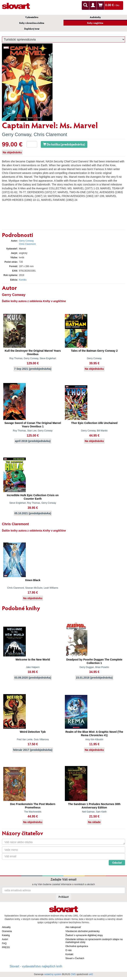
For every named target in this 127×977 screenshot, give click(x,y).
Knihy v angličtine (95, 23)
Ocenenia (7, 931)
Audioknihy (95, 17)
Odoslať (117, 862)
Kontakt (69, 954)
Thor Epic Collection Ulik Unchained (94, 423)
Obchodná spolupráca (76, 946)
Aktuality (6, 927)
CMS (73, 974)
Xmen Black (32, 580)
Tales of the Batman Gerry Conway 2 (94, 350)
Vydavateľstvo (31, 17)
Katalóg (6, 935)
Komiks (23, 279)
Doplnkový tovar (31, 28)
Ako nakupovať (73, 927)
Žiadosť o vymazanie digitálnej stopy (84, 935)
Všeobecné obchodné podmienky (82, 931)
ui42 (91, 974)
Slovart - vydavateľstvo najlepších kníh (36, 966)
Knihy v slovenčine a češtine (31, 23)
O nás (68, 950)
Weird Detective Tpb (33, 731)
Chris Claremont (50, 134)
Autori (5, 939)
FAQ (4, 943)
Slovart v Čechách (74, 958)
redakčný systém (52, 974)
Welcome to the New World (32, 659)
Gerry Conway (16, 134)
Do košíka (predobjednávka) (64, 144)
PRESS (6, 947)
